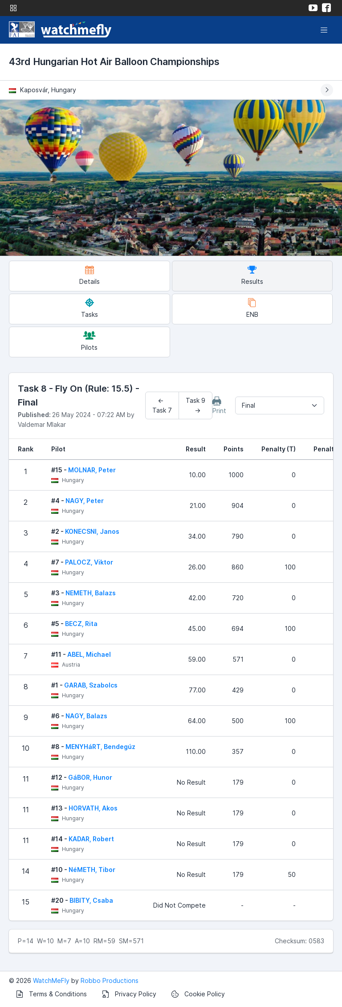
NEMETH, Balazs (90, 593)
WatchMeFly (51, 980)
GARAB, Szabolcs (91, 685)
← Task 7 (162, 405)
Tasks (89, 308)
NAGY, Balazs (86, 716)
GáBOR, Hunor (90, 777)
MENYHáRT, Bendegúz (100, 746)
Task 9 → (195, 405)
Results (252, 275)
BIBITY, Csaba (91, 900)
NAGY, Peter (84, 500)
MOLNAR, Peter (92, 470)
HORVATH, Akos (93, 808)
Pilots (89, 341)
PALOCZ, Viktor (89, 562)
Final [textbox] (248, 405)
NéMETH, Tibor (92, 869)
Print (219, 405)
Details (89, 275)
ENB (252, 308)
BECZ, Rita (81, 623)
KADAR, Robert (91, 839)
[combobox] (279, 405)
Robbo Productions (109, 980)
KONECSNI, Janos (92, 531)
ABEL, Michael (89, 654)
